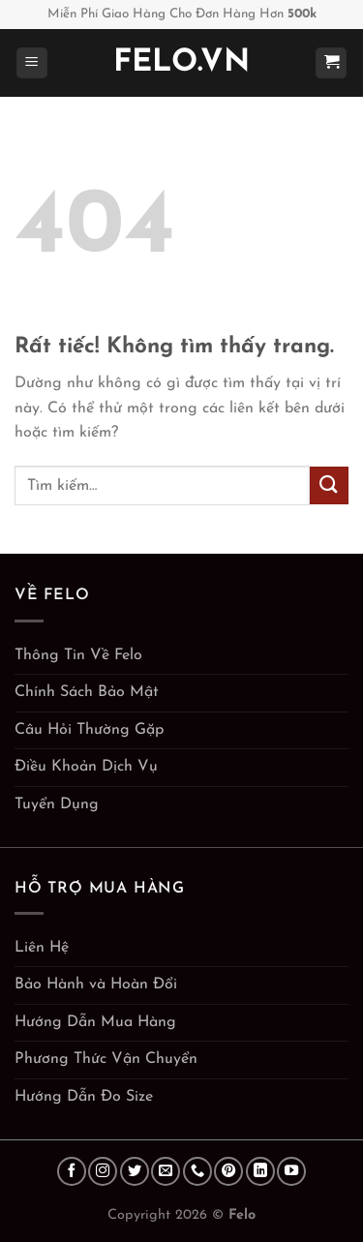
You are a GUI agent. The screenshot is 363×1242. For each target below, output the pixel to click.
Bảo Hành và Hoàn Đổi (96, 984)
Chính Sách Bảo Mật (87, 692)
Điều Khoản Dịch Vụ (86, 766)
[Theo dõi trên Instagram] (102, 1171)
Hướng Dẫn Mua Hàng (95, 1022)
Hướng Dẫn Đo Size (84, 1097)
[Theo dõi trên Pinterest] (228, 1171)
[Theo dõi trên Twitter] (134, 1171)
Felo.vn (181, 62)
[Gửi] (329, 485)
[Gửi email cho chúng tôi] (165, 1171)
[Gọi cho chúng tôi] (197, 1171)
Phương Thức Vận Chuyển (106, 1059)
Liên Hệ (42, 947)
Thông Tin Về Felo (78, 655)
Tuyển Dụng (57, 804)
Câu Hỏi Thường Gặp (89, 730)
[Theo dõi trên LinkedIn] (260, 1171)
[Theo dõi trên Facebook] (71, 1171)
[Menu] (31, 63)
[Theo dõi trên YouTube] (291, 1171)
